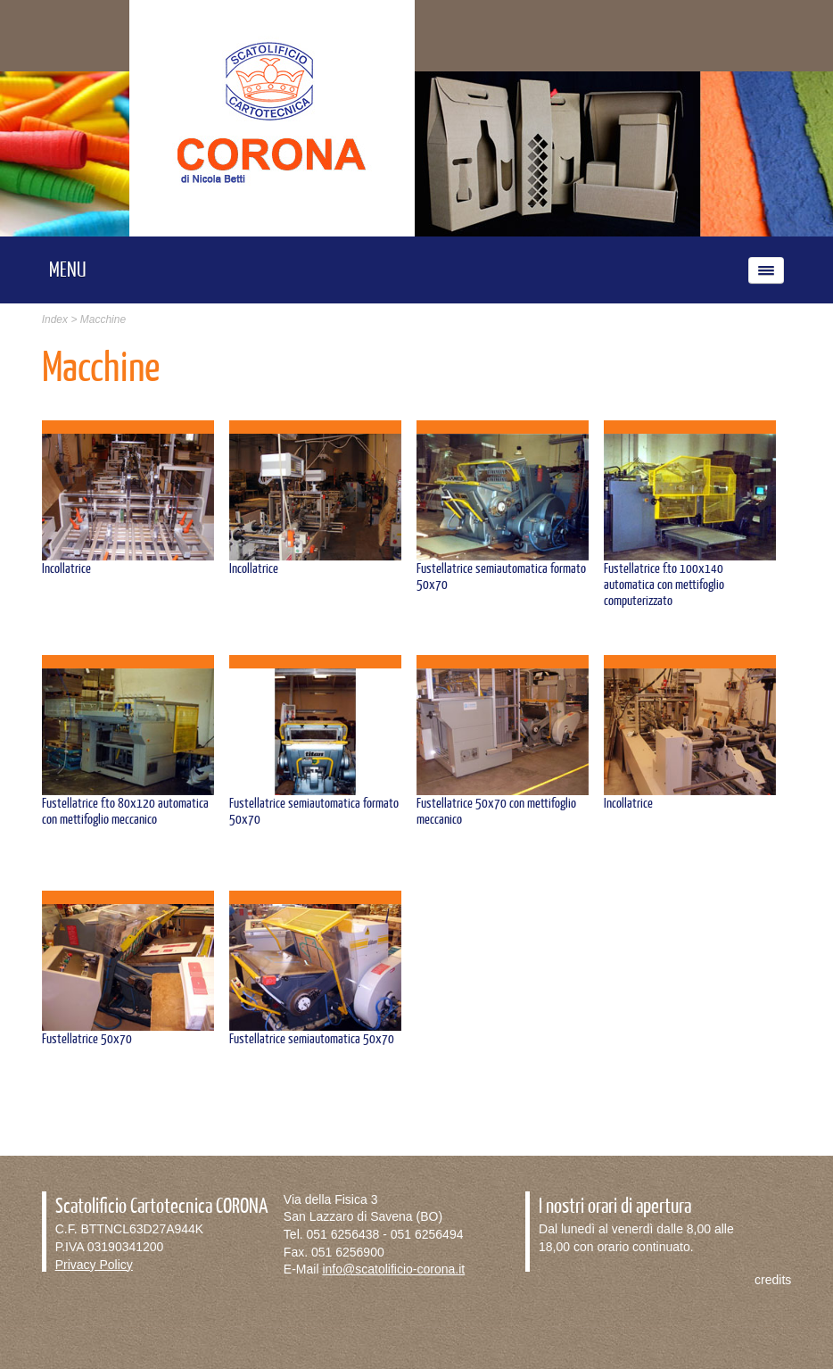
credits (773, 1280)
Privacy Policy (94, 1264)
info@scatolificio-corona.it (393, 1269)
